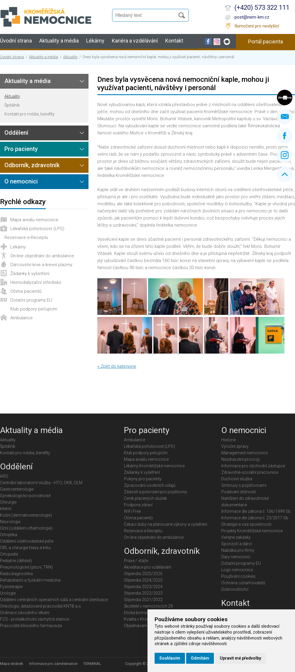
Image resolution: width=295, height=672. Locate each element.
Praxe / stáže (136, 560)
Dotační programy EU (31, 300)
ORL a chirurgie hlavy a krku (25, 547)
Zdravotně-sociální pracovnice (249, 472)
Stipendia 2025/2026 (143, 573)
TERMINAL (92, 663)
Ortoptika (8, 534)
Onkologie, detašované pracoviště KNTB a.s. (41, 606)
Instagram (285, 155)
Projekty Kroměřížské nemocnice (252, 530)
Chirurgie (8, 502)
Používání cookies (238, 576)
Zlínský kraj (285, 97)
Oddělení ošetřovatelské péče (26, 541)
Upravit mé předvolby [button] (240, 658)
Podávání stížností (238, 491)
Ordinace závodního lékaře (24, 612)
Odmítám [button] (200, 658)
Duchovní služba (236, 478)
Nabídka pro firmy (237, 550)
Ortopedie (9, 554)
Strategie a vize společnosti (246, 524)
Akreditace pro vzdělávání (147, 567)
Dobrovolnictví (234, 589)
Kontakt (174, 41)
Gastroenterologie (17, 489)
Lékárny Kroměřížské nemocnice (154, 465)
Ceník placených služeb (145, 498)
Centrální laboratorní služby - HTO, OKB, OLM (41, 482)
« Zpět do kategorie (116, 366)
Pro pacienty (21, 148)
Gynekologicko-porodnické (25, 495)
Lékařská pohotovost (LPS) (37, 228)
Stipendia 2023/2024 (143, 586)
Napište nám (285, 117)
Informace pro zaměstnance (53, 663)
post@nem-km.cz (252, 17)
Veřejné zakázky (236, 537)
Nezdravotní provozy (240, 459)
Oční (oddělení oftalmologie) (26, 528)
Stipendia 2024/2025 (143, 580)
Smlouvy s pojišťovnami (243, 485)
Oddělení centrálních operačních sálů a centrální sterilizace (54, 599)
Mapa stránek (11, 663)
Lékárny (95, 41)
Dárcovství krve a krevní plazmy (41, 264)
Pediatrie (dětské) (16, 560)
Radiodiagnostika (16, 573)
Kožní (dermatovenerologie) (26, 515)
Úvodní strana (16, 41)
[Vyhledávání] (146, 15)
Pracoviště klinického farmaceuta (31, 625)
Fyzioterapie (11, 586)
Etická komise (137, 612)
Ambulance (21, 317)
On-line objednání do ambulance (42, 255)
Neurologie (10, 521)
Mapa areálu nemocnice (34, 219)
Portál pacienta (265, 41)
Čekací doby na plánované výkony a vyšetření (165, 524)
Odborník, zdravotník (32, 165)
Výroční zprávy (235, 446)
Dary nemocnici (235, 556)
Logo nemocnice (237, 569)
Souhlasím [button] (169, 658)
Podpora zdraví (138, 504)
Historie (228, 439)
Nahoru (285, 174)
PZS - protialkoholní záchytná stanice (34, 619)
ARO (4, 476)
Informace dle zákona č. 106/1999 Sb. (256, 511)
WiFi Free (132, 511)
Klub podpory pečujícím (33, 309)
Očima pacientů (25, 291)
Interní (5, 508)
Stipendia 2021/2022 (143, 599)
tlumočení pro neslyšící (257, 26)
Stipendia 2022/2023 (143, 593)
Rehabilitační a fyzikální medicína (30, 580)
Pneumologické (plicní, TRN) (26, 567)
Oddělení (16, 132)
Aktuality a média (59, 41)
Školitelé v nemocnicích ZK (148, 606)
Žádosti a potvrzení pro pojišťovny (155, 491)
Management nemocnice (244, 452)
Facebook (285, 136)
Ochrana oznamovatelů (243, 582)
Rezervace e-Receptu (26, 237)
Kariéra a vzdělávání (135, 41)
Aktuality (70, 57)
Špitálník (12, 105)
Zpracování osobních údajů (150, 485)
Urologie (8, 593)
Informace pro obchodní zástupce (253, 465)
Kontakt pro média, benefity (29, 114)
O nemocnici (21, 181)
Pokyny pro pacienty (143, 478)
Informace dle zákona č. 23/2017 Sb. (255, 517)
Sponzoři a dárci (236, 543)
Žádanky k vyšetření (29, 273)
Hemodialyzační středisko (35, 282)
